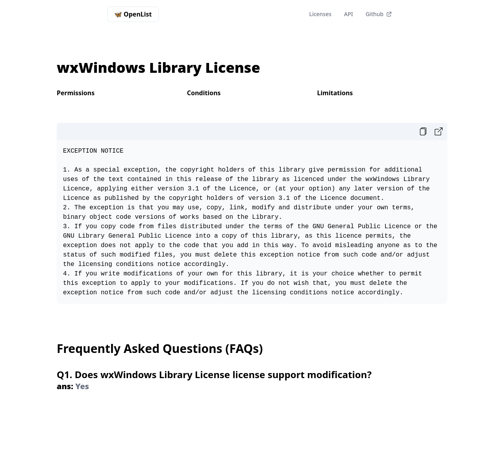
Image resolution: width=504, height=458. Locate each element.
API (348, 14)
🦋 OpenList (136, 16)
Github (378, 14)
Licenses (320, 14)
